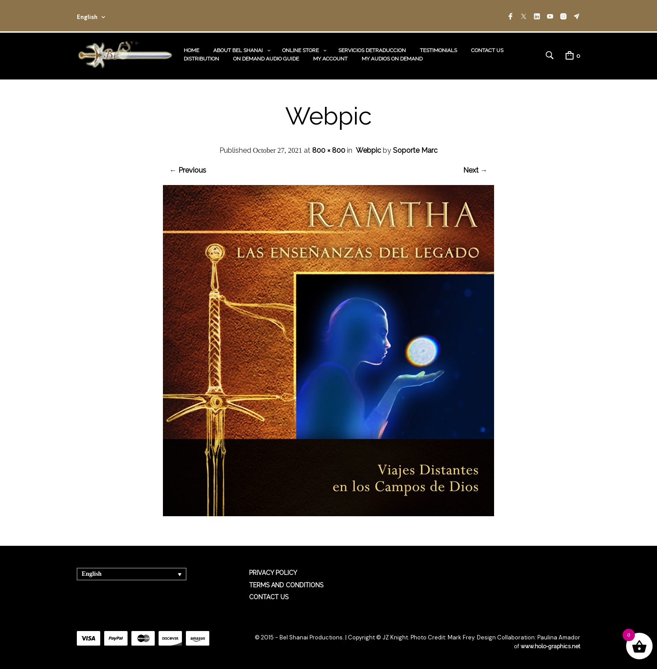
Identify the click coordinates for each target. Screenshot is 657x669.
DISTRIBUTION (201, 58)
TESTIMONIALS (438, 49)
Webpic (368, 148)
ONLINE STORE (300, 49)
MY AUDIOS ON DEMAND (392, 58)
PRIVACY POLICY (273, 571)
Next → (475, 169)
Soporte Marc (415, 148)
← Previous (188, 169)
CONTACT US (487, 49)
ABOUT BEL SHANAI (238, 49)
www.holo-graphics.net (549, 644)
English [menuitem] (92, 573)
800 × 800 (328, 148)
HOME (191, 49)
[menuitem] (131, 572)
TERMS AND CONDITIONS (286, 583)
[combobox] (104, 15)
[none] (131, 572)
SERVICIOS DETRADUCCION (372, 49)
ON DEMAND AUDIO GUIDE (266, 58)
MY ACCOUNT (330, 58)
